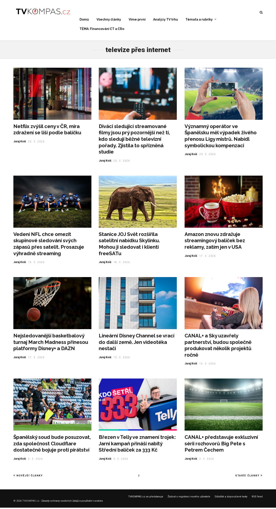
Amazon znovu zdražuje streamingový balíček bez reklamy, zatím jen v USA (215, 242)
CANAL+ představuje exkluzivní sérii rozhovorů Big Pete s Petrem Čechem (221, 444)
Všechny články (109, 19)
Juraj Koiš (19, 142)
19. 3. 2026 (36, 263)
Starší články (249, 476)
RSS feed (257, 497)
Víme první (137, 19)
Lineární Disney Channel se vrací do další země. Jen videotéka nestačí (136, 343)
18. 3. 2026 (121, 263)
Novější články (28, 476)
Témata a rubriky (199, 19)
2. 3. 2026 (206, 460)
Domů (84, 19)
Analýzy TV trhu (165, 19)
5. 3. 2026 (35, 460)
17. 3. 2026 (207, 257)
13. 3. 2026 (121, 359)
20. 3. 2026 (121, 162)
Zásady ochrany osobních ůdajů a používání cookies (72, 502)
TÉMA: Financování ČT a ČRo (102, 29)
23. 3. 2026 (36, 143)
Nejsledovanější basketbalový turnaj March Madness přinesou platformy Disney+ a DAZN (50, 343)
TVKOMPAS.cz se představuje (145, 497)
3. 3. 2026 (120, 460)
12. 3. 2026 (207, 365)
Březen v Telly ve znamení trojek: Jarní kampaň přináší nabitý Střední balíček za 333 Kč (137, 444)
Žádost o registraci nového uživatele (189, 497)
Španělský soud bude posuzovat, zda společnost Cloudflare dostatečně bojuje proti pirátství (52, 444)
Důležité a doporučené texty (231, 497)
